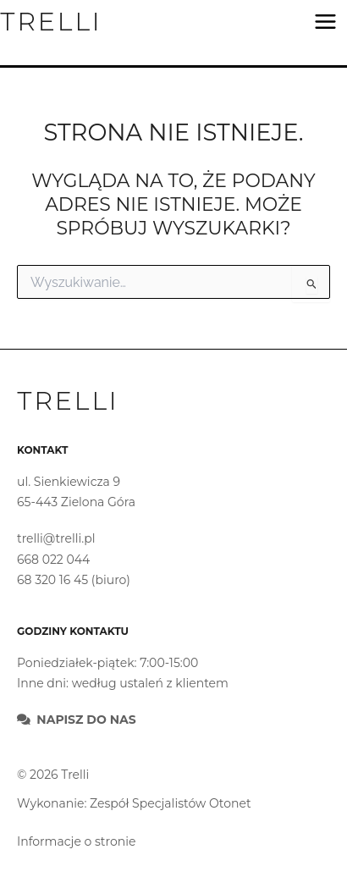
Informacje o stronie (76, 841)
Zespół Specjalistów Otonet (170, 803)
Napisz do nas (85, 719)
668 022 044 (53, 559)
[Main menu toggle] (325, 21)
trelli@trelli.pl (56, 538)
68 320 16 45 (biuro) (73, 579)
